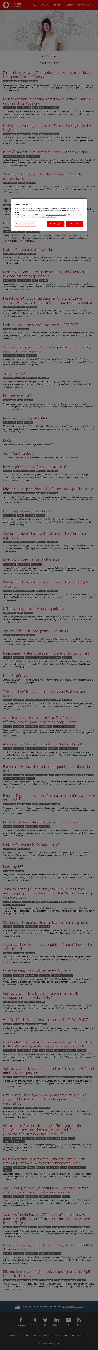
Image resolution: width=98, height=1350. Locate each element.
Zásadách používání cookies (48, 217)
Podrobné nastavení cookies (25, 224)
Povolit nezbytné (55, 224)
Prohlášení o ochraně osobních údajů (56, 215)
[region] (49, 214)
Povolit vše (74, 224)
